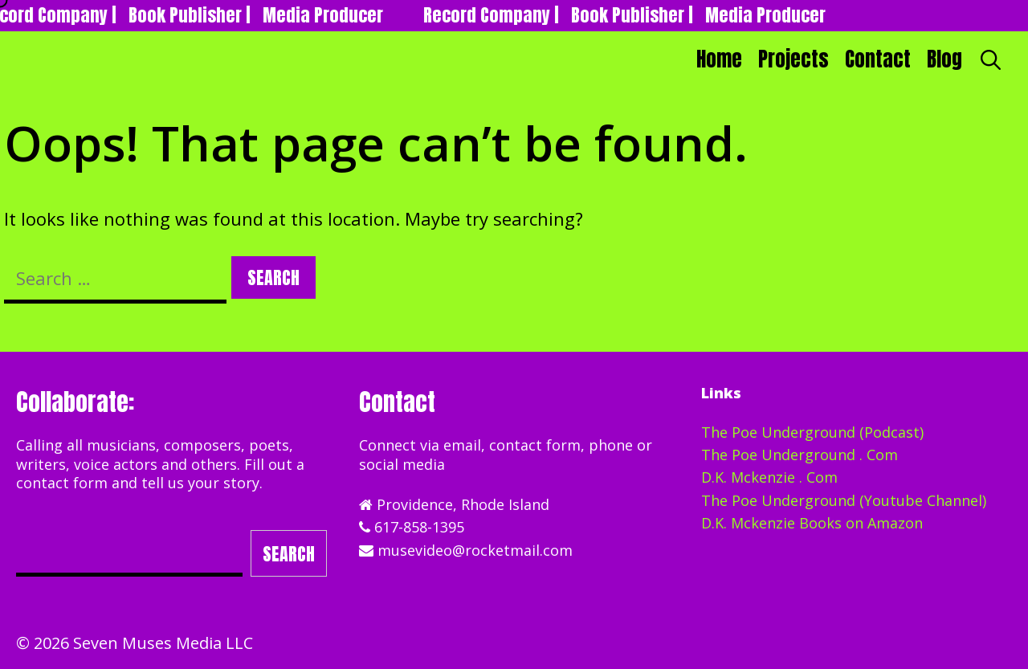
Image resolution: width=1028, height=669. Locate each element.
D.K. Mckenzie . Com (769, 477)
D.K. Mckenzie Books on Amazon (812, 522)
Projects (793, 59)
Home (719, 59)
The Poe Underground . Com (799, 454)
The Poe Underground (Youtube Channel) (843, 500)
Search (289, 554)
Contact (878, 59)
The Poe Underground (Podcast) (812, 432)
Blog (944, 59)
